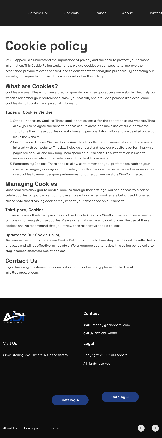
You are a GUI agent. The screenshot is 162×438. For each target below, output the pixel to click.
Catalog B (120, 397)
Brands (100, 13)
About (127, 13)
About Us (10, 428)
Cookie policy (33, 428)
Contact (55, 428)
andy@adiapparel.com (113, 325)
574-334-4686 (106, 333)
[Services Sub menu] (47, 13)
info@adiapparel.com (21, 272)
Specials (71, 13)
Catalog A (70, 400)
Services (35, 13)
